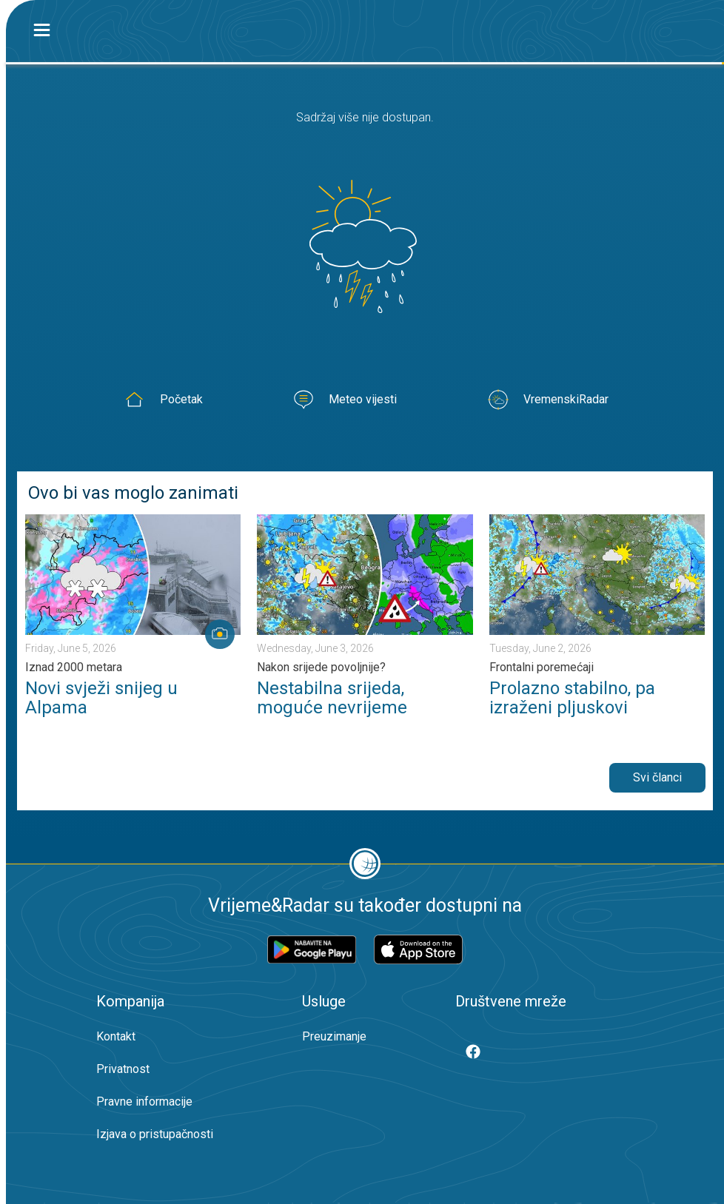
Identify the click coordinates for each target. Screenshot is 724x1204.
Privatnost (123, 1069)
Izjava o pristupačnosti (154, 1134)
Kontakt (115, 1036)
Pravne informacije (144, 1101)
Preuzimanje (334, 1036)
